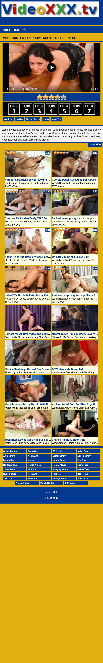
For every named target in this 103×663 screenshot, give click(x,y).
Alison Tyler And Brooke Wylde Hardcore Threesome (36, 256)
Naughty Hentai (60, 469)
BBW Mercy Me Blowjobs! (67, 369)
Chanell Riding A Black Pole (68, 439)
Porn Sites (33, 451)
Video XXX (82, 478)
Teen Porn (33, 478)
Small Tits (56, 119)
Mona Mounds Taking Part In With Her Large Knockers (37, 404)
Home (6, 29)
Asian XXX (33, 456)
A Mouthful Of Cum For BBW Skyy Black (76, 404)
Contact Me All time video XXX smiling (28, 333)
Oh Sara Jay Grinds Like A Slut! (70, 256)
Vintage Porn (59, 478)
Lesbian (19, 119)
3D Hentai (57, 451)
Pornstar (57, 474)
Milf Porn (32, 469)
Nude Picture (9, 474)
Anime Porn (9, 456)
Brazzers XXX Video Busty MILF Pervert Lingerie (34, 218)
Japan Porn (9, 469)
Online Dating (10, 451)
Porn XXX (33, 474)
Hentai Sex (82, 465)
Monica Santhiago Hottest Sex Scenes (28, 369)
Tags (17, 29)
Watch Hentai (47, 483)
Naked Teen (83, 469)
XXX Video (70, 483)
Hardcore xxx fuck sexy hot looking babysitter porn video (39, 179)
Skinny (45, 119)
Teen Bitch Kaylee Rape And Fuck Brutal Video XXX (35, 439)
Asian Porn (82, 451)
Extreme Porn (84, 456)
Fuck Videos (9, 460)
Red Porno (82, 474)
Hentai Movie (59, 465)
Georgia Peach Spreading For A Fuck (74, 179)
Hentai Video (34, 465)
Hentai (31, 460)
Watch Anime (22, 483)
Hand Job (8, 119)
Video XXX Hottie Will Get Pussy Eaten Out (30, 295)
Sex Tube (8, 478)
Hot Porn (81, 460)
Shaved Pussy (33, 119)
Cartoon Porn (59, 456)
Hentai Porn (59, 460)
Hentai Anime (10, 465)
